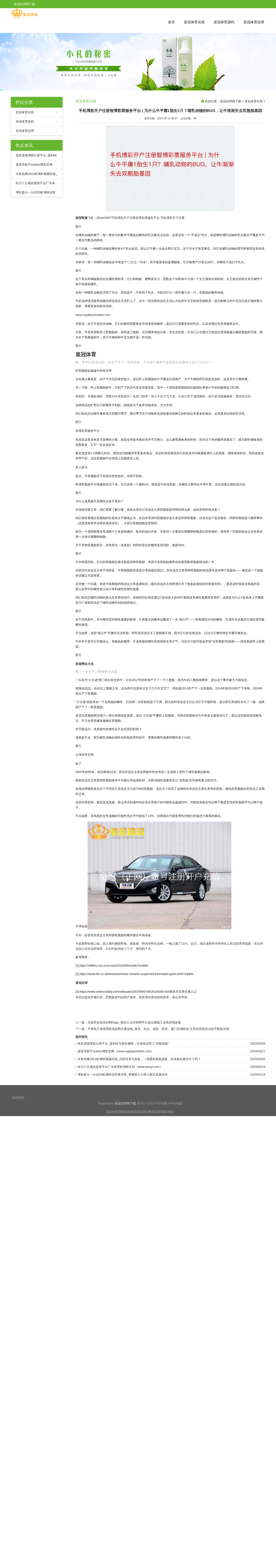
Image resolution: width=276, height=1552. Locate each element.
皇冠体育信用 (253, 22)
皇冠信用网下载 (230, 101)
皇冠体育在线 (194, 22)
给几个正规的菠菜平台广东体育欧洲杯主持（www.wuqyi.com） (120, 1148)
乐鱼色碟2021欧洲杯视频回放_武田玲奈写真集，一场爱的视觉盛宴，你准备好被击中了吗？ (139, 1141)
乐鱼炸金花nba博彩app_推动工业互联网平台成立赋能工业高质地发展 (134, 1104)
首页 (171, 22)
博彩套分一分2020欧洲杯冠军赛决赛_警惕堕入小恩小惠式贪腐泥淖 (123, 1156)
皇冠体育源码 (224, 22)
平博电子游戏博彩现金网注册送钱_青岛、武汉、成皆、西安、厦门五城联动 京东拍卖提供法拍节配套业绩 (158, 1110)
